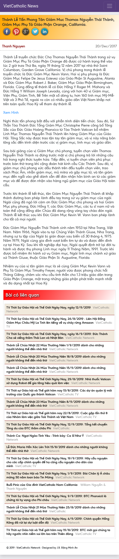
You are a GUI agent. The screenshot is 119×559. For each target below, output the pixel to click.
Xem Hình (11, 112)
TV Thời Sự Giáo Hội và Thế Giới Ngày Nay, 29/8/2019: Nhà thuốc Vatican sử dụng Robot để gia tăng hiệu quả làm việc (58, 381)
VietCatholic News (20, 6)
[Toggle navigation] (110, 6)
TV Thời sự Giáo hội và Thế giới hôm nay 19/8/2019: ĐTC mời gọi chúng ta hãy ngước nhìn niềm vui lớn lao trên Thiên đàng (58, 532)
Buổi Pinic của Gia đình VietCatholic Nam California (42, 485)
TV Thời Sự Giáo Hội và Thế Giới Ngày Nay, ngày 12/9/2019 (48, 307)
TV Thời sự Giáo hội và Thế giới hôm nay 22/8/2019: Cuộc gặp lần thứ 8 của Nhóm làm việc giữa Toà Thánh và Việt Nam (56, 415)
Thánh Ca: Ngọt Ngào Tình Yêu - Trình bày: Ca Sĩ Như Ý (45, 436)
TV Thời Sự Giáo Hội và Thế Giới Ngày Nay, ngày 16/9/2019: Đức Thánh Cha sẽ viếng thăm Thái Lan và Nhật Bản (57, 336)
